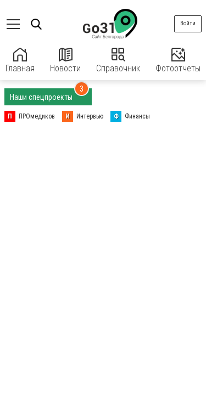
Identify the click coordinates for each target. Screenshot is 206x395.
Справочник (118, 61)
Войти (188, 23)
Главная (20, 61)
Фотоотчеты (178, 61)
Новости (65, 61)
